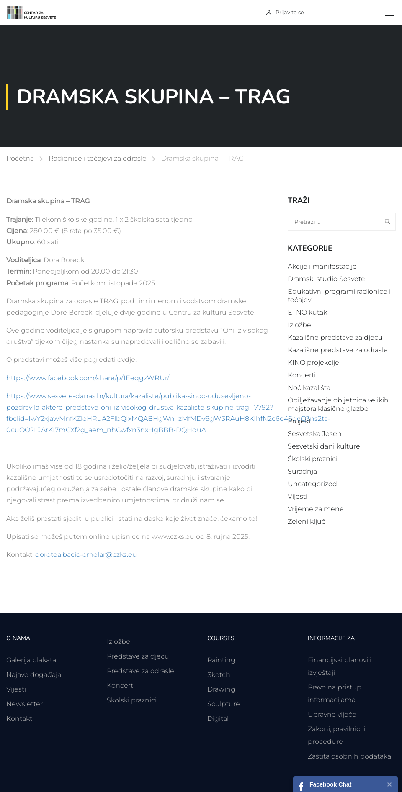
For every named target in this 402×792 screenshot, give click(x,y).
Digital (218, 719)
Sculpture (223, 704)
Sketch (218, 675)
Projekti (300, 421)
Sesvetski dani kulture (324, 446)
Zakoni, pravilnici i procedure (336, 735)
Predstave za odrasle (140, 671)
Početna (20, 158)
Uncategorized (312, 484)
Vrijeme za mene (316, 509)
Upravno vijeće (332, 714)
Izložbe (299, 325)
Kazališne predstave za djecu (335, 337)
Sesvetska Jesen (315, 434)
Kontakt (19, 719)
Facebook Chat (330, 784)
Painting (221, 660)
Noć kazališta (309, 388)
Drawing (221, 689)
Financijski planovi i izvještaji (339, 666)
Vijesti (297, 496)
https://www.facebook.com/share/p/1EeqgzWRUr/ (87, 378)
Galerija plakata (31, 660)
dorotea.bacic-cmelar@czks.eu (86, 555)
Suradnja (302, 471)
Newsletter (24, 704)
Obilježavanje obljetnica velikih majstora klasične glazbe (338, 404)
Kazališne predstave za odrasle (338, 350)
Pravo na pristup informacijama (334, 693)
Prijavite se (290, 12)
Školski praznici (313, 459)
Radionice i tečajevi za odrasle (98, 158)
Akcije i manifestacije (322, 266)
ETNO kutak (307, 312)
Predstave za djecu (138, 656)
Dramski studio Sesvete (326, 279)
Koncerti (302, 375)
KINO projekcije (313, 363)
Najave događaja (33, 675)
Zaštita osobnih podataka (349, 756)
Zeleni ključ (306, 521)
